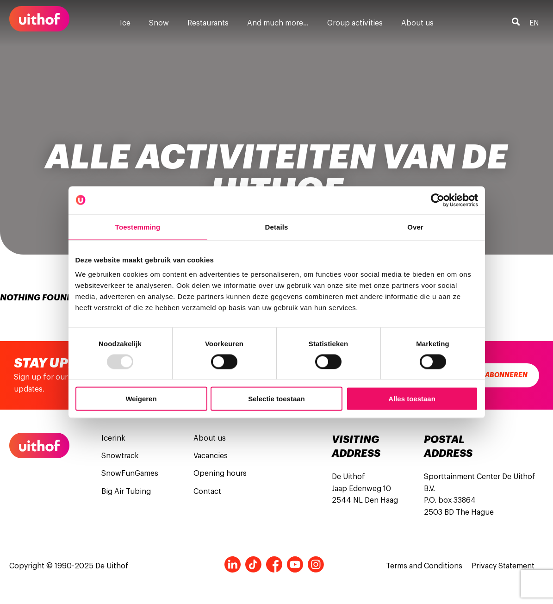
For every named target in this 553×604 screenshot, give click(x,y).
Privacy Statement (503, 566)
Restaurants (208, 23)
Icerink (113, 438)
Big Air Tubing (126, 491)
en (534, 23)
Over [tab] (415, 226)
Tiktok (253, 564)
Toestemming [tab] (138, 226)
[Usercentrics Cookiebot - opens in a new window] (437, 200)
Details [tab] (276, 226)
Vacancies (210, 456)
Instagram (316, 564)
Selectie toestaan (276, 399)
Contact (207, 491)
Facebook (274, 564)
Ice (125, 23)
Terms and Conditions (424, 566)
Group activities (355, 23)
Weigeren (140, 399)
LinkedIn (232, 564)
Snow (159, 23)
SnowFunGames (129, 473)
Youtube (295, 564)
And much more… (278, 23)
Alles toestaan (411, 399)
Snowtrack (120, 456)
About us (417, 23)
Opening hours (220, 473)
